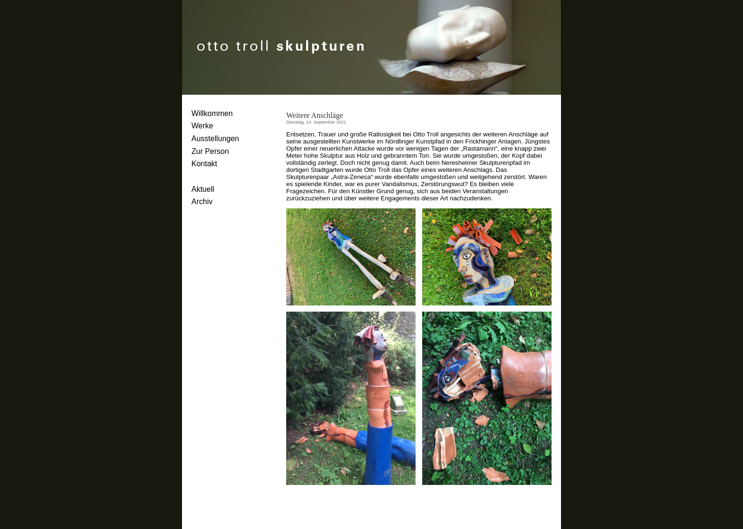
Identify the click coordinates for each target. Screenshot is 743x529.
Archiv (201, 201)
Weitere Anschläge (314, 115)
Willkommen (212, 113)
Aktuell (202, 189)
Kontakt (204, 164)
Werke (202, 126)
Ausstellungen (215, 138)
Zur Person (210, 151)
